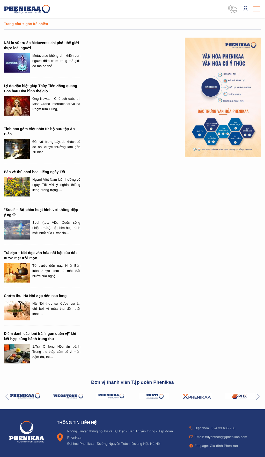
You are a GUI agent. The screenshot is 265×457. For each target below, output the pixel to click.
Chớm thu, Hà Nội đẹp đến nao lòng (35, 295)
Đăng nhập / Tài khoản (245, 9)
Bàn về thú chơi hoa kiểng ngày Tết (34, 172)
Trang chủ (12, 24)
